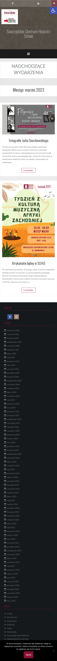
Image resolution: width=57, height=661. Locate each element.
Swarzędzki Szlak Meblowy (18, 635)
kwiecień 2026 (13, 330)
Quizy (9, 628)
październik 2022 (14, 454)
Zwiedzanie (12, 621)
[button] (53, 10)
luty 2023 (11, 442)
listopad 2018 (13, 589)
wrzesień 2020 (13, 516)
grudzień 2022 (13, 446)
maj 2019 (11, 566)
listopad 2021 (13, 485)
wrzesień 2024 (13, 384)
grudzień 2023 (13, 411)
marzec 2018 (12, 597)
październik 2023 (14, 419)
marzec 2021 (12, 504)
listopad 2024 (13, 377)
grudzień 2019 (13, 547)
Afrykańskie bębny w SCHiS (28, 263)
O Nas (9, 613)
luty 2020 (11, 539)
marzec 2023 (12, 438)
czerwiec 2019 (13, 562)
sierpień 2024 (13, 388)
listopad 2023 (13, 415)
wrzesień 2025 (13, 346)
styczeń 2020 (13, 543)
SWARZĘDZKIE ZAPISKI (18, 639)
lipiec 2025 (11, 353)
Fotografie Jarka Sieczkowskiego (28, 140)
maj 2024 (11, 400)
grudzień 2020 (13, 508)
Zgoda (28, 655)
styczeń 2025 (13, 369)
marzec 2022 (12, 477)
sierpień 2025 (13, 350)
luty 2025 (11, 365)
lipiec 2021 (11, 496)
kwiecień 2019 (13, 570)
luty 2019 (11, 577)
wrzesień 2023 (13, 423)
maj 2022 (11, 469)
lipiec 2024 (11, 392)
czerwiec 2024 (13, 396)
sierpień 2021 (13, 492)
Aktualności (12, 617)
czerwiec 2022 (13, 465)
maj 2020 (11, 527)
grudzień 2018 (13, 585)
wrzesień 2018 (13, 593)
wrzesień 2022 (13, 458)
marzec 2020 (12, 535)
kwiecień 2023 (13, 434)
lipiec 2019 (11, 558)
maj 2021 (11, 500)
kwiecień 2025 (13, 361)
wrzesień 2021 (13, 489)
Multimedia (11, 632)
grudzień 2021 (13, 481)
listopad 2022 (13, 450)
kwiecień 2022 (13, 473)
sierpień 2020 (13, 519)
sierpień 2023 (13, 427)
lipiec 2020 (11, 523)
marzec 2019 (12, 574)
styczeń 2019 (13, 581)
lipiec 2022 (11, 462)
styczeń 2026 (13, 334)
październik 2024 (14, 380)
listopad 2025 (13, 338)
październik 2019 (14, 550)
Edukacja (10, 624)
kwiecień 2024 (13, 404)
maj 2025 (11, 357)
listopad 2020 (13, 512)
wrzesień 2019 (13, 554)
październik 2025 (14, 342)
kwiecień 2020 (13, 531)
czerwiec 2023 (13, 431)
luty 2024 (11, 407)
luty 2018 (11, 601)
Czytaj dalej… (28, 170)
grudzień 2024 (13, 373)
